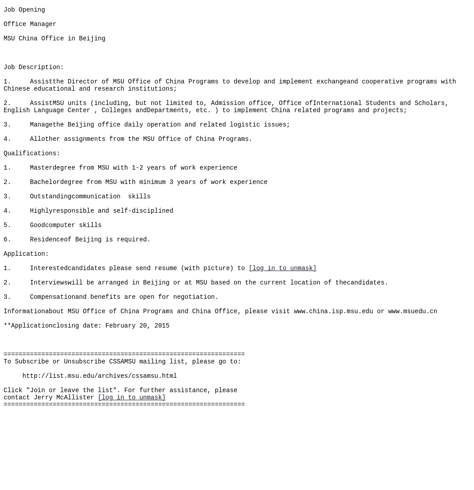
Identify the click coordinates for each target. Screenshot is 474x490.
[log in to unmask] (282, 317)
